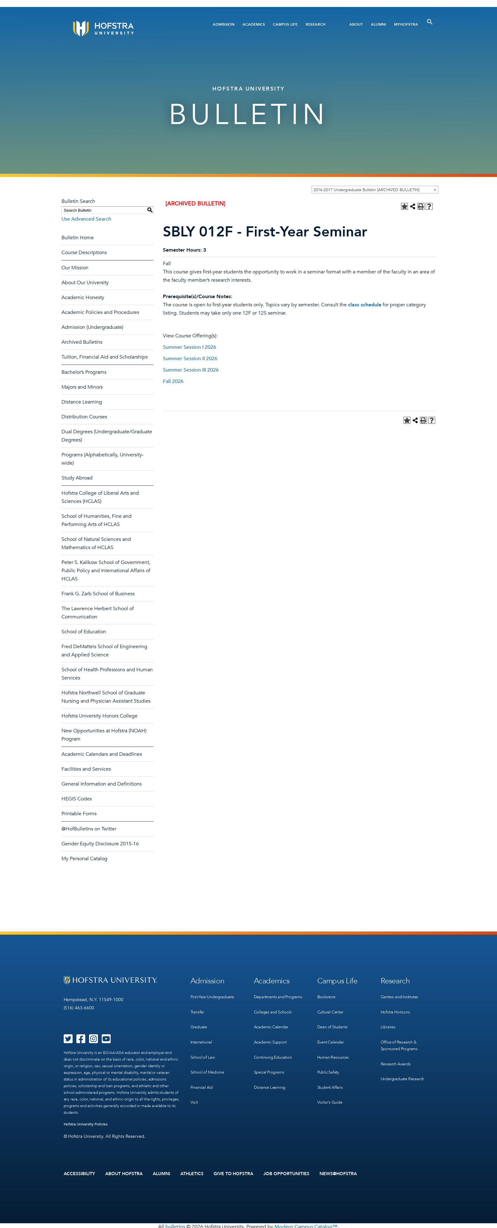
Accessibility (79, 1173)
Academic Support (272, 1040)
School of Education (83, 631)
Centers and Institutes (402, 994)
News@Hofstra (338, 1173)
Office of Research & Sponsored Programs (401, 1036)
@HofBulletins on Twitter (88, 828)
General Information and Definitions (101, 783)
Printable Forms (79, 813)
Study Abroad (77, 477)
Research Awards (397, 1053)
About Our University (85, 282)
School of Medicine (208, 1059)
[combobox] (375, 189)
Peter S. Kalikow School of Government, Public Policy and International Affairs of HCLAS (105, 570)
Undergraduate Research (405, 1066)
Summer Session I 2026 (189, 347)
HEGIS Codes (76, 798)
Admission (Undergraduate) (92, 327)
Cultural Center (332, 1007)
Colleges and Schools (274, 1014)
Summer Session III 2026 (191, 370)
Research (316, 24)
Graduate (199, 1020)
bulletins (175, 1224)
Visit (194, 1085)
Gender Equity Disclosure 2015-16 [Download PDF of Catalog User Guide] (100, 843)
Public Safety (329, 1059)
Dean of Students (334, 1020)
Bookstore (327, 994)
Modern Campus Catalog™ (306, 1224)
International (202, 1033)
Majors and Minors (82, 387)
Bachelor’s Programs (83, 372)
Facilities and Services (86, 769)
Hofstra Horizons (396, 1007)
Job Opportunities (286, 1173)
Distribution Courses (84, 416)
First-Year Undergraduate (215, 994)
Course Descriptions (84, 252)
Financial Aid (202, 1072)
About (356, 24)
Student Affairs (331, 1072)
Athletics (191, 1173)
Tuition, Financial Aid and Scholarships (104, 357)
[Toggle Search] (430, 22)
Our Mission (74, 267)
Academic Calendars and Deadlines (101, 754)
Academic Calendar (273, 1027)
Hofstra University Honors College (99, 715)
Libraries (389, 1020)
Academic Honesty (82, 297)
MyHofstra (406, 24)
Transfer (198, 1007)
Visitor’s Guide (331, 1085)
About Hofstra (124, 1173)
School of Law (203, 1046)
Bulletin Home (77, 237)
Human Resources (334, 1046)
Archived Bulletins (81, 342)
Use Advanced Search (86, 219)
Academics (253, 24)
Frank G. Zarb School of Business (98, 593)
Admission (224, 24)
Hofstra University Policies (86, 1124)
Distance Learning (81, 401)
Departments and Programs (271, 997)
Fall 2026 (173, 381)
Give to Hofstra (234, 1173)
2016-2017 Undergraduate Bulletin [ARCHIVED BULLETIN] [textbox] (366, 190)
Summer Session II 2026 (190, 358)
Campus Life (285, 24)
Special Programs (270, 1066)
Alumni (378, 24)
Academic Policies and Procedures (100, 312)
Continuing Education (275, 1053)
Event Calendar (332, 1033)
